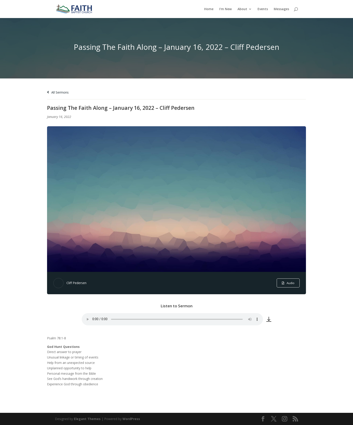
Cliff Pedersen (76, 283)
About (242, 9)
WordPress (131, 419)
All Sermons (58, 92)
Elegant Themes (87, 419)
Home (208, 9)
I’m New (225, 9)
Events (263, 9)
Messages (281, 9)
